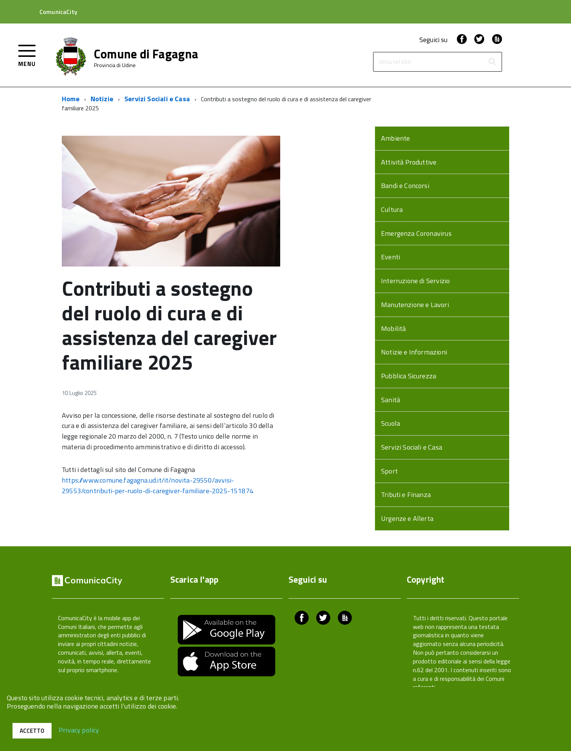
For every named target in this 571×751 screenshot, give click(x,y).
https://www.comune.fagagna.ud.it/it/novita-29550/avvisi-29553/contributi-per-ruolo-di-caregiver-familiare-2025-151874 (157, 485)
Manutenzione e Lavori (415, 304)
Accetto (32, 730)
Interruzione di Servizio (415, 281)
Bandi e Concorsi (405, 185)
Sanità (390, 400)
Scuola (390, 423)
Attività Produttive (408, 162)
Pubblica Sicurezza (408, 376)
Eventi (390, 257)
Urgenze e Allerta (407, 518)
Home (71, 99)
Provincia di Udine (115, 65)
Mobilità (393, 328)
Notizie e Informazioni (414, 352)
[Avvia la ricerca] (492, 61)
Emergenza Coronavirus (416, 233)
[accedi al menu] (27, 55)
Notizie (102, 99)
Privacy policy (79, 729)
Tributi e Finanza (406, 494)
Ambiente (395, 138)
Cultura (392, 209)
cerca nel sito (395, 62)
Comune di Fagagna (146, 54)
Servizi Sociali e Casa (157, 99)
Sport (389, 471)
